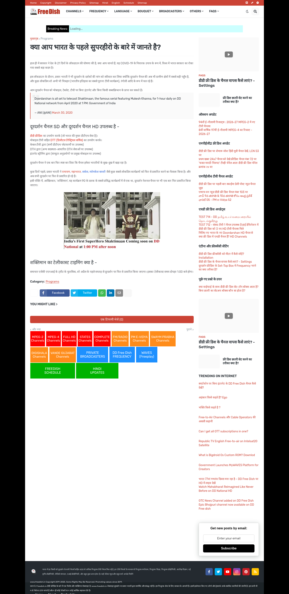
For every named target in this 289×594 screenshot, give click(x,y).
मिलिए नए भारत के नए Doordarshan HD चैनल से (226, 233)
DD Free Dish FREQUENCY (122, 354)
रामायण (66, 172)
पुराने (189, 329)
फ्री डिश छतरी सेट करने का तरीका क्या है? (237, 100)
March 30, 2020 (62, 112)
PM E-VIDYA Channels (139, 338)
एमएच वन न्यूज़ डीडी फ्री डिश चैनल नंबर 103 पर (223, 192)
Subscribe (228, 548)
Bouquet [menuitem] (144, 11)
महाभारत (76, 172)
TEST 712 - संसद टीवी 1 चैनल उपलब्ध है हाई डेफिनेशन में (228, 225)
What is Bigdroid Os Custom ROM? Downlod (227, 455)
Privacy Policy (78, 2)
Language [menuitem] (121, 11)
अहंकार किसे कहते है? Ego (213, 397)
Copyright (45, 2)
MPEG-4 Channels (53, 338)
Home (33, 2)
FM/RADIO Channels (120, 338)
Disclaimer (61, 2)
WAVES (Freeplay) (146, 354)
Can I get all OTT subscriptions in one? (223, 431)
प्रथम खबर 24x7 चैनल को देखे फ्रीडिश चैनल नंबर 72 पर (227, 159)
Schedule (128, 2)
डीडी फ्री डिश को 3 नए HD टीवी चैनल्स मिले (221, 229)
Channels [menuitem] (73, 11)
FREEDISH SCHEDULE (52, 371)
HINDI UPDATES (97, 371)
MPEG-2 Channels (37, 338)
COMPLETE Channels (102, 338)
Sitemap (94, 2)
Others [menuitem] (195, 11)
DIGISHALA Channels (39, 354)
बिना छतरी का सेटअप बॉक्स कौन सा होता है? (222, 290)
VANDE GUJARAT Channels (63, 354)
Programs (47, 38)
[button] (247, 11)
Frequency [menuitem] (97, 11)
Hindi (105, 2)
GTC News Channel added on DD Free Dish (226, 500)
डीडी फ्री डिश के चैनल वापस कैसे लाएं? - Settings (227, 83)
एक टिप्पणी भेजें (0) (112, 319)
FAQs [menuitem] (213, 11)
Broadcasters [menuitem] (170, 11)
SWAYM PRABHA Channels (162, 338)
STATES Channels (85, 338)
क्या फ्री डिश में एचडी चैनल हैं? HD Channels (223, 236)
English (116, 2)
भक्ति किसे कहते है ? (209, 407)
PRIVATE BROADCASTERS (92, 354)
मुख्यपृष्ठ (34, 38)
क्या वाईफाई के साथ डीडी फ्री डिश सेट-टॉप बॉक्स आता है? (228, 287)
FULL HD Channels (69, 338)
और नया (36, 329)
